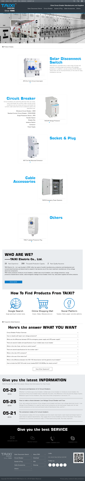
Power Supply (31, 127)
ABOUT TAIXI (9, 1)
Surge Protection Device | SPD (26, 115)
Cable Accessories (69, 8)
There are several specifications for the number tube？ (23, 349)
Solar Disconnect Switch (35, 8)
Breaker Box (31, 120)
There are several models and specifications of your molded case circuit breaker (30, 342)
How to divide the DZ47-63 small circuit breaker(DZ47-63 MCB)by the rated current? (32, 363)
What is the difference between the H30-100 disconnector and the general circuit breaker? (33, 360)
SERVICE (23, 1)
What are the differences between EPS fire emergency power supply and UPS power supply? (33, 339)
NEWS (15, 1)
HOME (2, 1)
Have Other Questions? (42, 369)
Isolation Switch (30, 122)
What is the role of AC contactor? (17, 353)
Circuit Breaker (48, 8)
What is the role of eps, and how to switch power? (21, 346)
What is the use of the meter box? (17, 356)
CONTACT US (30, 1)
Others (78, 8)
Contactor (32, 124)
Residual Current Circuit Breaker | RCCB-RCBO (21, 113)
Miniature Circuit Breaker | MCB (25, 111)
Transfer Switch (30, 118)
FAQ (19, 1)
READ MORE (13, 282)
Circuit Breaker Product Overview (16, 332)
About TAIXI (39, 454)
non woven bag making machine (57, 457)
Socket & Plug (58, 8)
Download (39, 458)
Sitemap (39, 465)
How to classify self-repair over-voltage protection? (22, 336)
